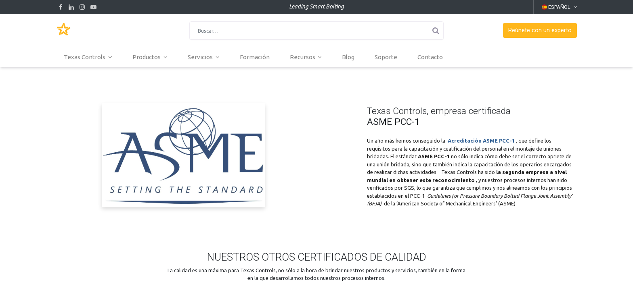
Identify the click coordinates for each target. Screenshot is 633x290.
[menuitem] (257, 57)
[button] (540, 30)
